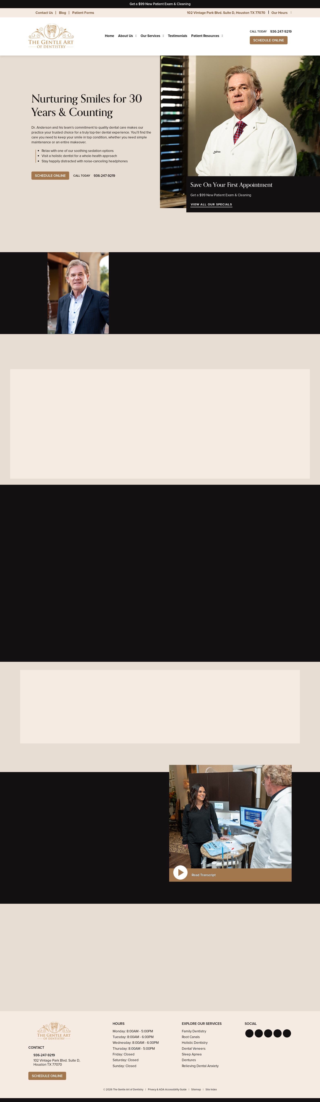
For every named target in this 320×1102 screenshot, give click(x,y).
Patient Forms (83, 12)
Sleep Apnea (192, 1054)
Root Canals (191, 1037)
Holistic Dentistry (195, 1042)
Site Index (211, 1089)
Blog (62, 12)
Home (109, 35)
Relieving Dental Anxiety (200, 1066)
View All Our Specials (211, 204)
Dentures (189, 1060)
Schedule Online (268, 40)
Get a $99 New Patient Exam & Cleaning (160, 4)
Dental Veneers (194, 1048)
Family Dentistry (194, 1031)
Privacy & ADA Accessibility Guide (167, 1089)
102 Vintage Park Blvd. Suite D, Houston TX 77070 (226, 12)
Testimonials (177, 35)
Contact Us (44, 12)
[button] (249, 1033)
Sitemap (196, 1089)
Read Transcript (204, 875)
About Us (125, 36)
